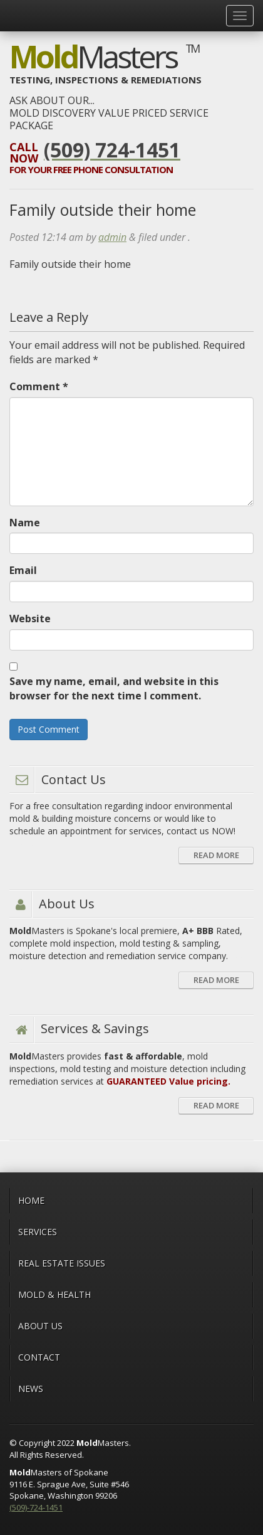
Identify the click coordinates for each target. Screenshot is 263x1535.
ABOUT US (40, 1326)
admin (112, 237)
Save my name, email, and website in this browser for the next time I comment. (114, 688)
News (30, 1388)
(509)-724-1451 (36, 1507)
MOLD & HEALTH (54, 1294)
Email (23, 570)
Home (31, 1200)
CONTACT (39, 1357)
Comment (38, 386)
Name (24, 522)
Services (37, 1232)
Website (30, 618)
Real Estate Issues (61, 1263)
